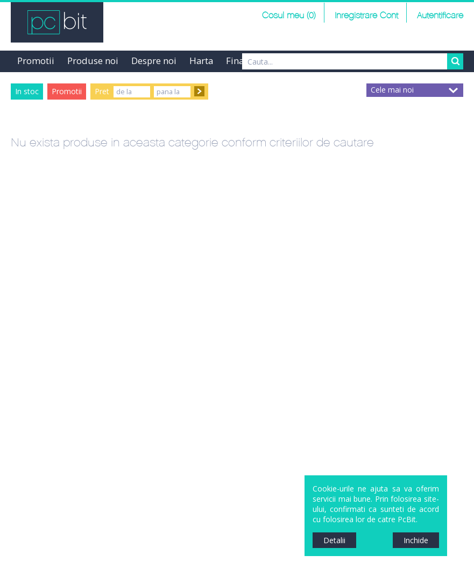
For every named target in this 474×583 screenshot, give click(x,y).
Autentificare (440, 16)
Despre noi (153, 60)
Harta (201, 60)
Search (455, 61)
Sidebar (8, 301)
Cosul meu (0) (289, 16)
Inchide (416, 540)
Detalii (334, 540)
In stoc (27, 91)
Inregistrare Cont (366, 16)
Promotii (35, 60)
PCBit (57, 22)
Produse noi (92, 60)
